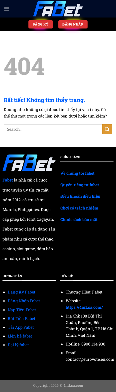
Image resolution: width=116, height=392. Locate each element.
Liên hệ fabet (20, 335)
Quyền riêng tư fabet (79, 184)
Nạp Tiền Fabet (22, 309)
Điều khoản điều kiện (80, 196)
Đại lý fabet (18, 344)
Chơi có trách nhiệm (79, 207)
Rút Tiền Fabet (21, 318)
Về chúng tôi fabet (77, 173)
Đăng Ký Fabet (21, 291)
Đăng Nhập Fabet (24, 300)
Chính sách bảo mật (79, 219)
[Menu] (7, 8)
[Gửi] (107, 129)
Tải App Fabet (21, 327)
